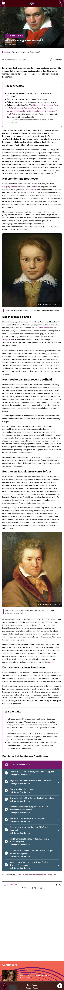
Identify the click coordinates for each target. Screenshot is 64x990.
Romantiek (48, 662)
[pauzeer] (6, 773)
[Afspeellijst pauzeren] (6, 764)
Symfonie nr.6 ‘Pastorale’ (22, 108)
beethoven (12, 885)
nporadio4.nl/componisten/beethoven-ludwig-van (34, 875)
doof (44, 120)
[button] (59, 985)
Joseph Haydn (8, 339)
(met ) (14, 114)
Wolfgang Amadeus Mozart (13, 187)
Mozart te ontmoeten (44, 328)
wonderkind (31, 190)
